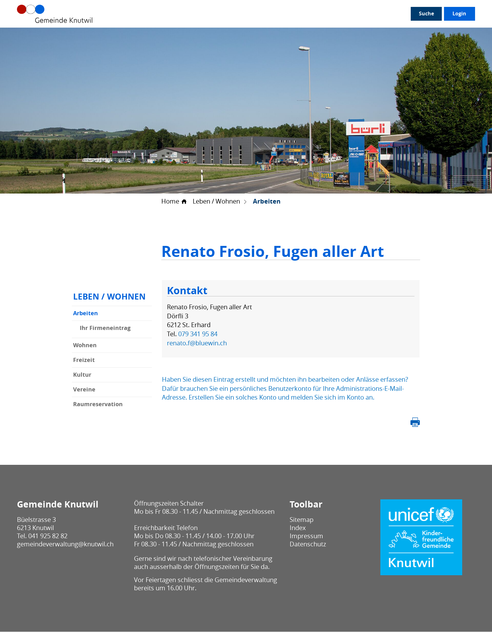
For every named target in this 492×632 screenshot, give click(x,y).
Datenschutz (308, 544)
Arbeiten (104, 313)
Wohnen (85, 345)
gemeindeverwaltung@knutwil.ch (65, 544)
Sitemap (301, 520)
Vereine (84, 390)
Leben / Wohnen (305, 14)
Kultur (82, 375)
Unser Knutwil (113, 14)
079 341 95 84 (197, 334)
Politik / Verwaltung (166, 14)
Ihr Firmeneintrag (105, 328)
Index (298, 528)
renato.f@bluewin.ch (197, 343)
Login (459, 13)
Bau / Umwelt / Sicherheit (368, 14)
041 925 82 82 (47, 536)
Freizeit (84, 360)
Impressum (306, 536)
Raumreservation (98, 404)
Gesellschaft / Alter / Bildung (237, 14)
